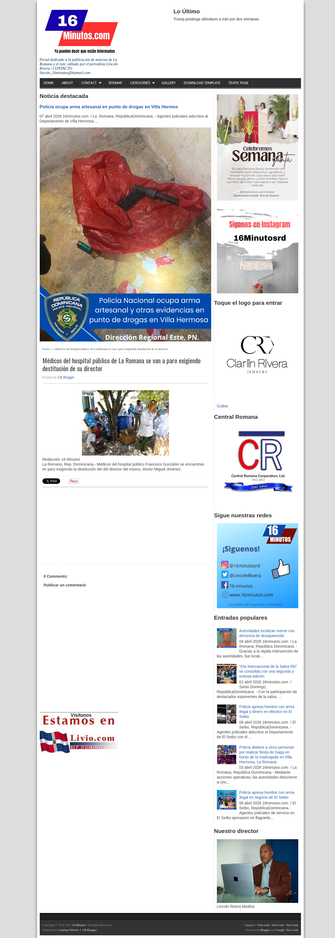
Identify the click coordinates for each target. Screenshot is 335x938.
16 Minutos (78, 925)
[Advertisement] (84, 525)
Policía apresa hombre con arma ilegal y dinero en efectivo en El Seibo (266, 712)
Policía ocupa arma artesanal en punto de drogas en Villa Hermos (109, 106)
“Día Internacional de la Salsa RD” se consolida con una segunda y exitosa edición (268, 671)
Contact (89, 83)
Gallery (169, 83)
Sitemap (115, 83)
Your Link (263, 925)
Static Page (238, 83)
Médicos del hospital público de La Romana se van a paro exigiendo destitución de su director (121, 364)
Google (280, 929)
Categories (140, 83)
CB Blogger (66, 377)
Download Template (202, 83)
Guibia (222, 406)
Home (49, 83)
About (67, 83)
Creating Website (68, 929)
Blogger (265, 929)
